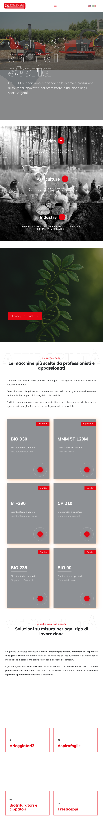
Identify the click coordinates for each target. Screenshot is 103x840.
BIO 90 (64, 567)
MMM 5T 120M (73, 439)
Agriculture (48, 179)
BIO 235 (19, 567)
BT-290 (18, 503)
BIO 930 (19, 439)
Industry (48, 217)
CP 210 (65, 503)
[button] (55, 6)
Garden (48, 140)
